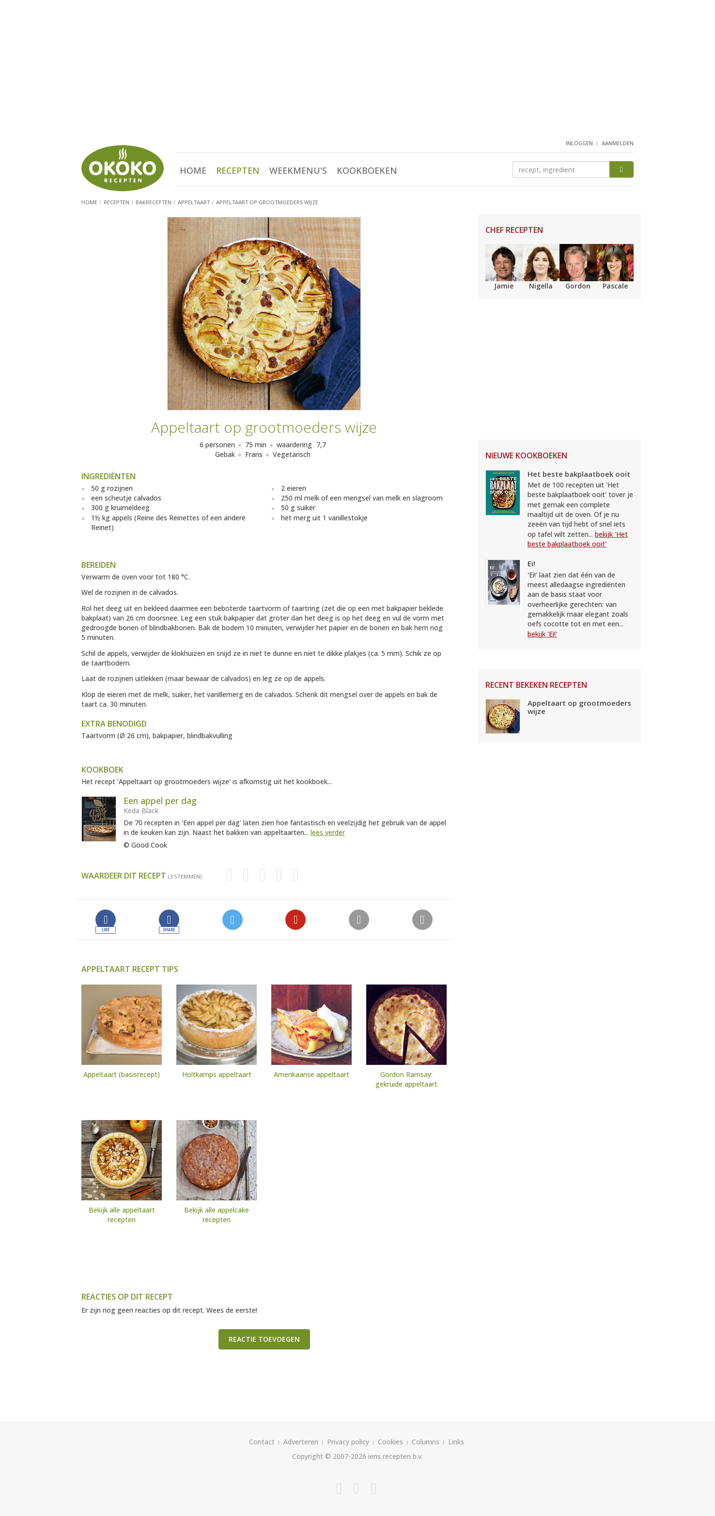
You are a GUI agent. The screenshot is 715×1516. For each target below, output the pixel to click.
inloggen (579, 143)
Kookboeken (367, 170)
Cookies (390, 1441)
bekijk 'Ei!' (542, 633)
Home (193, 170)
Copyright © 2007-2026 (329, 1456)
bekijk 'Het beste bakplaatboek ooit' (578, 539)
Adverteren (300, 1441)
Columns (425, 1441)
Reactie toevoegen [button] (264, 1339)
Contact (262, 1441)
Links (456, 1441)
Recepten (238, 170)
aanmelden (618, 143)
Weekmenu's (298, 170)
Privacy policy (348, 1441)
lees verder (328, 832)
